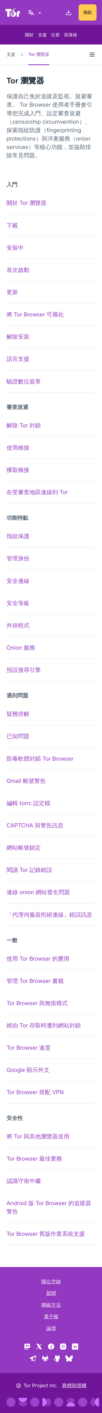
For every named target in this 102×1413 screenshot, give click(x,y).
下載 (12, 225)
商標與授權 (74, 1385)
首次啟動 (18, 269)
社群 (55, 34)
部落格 (70, 34)
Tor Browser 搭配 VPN (35, 1092)
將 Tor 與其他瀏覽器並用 (38, 1136)
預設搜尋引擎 (24, 669)
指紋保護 (18, 536)
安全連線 (18, 580)
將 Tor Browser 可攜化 (35, 314)
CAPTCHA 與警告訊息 (35, 825)
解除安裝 (18, 336)
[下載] (67, 12)
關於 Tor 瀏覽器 (27, 202)
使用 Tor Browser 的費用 (38, 958)
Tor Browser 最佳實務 (34, 1158)
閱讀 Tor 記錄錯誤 (29, 869)
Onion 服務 (21, 647)
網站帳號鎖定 (24, 847)
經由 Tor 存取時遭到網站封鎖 (44, 1025)
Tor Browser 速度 (29, 1047)
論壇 (51, 1328)
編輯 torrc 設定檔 (28, 803)
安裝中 (15, 247)
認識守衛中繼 (24, 1180)
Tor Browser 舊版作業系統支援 (46, 1233)
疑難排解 (18, 713)
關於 (29, 34)
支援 (42, 34)
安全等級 (18, 603)
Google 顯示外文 (28, 1069)
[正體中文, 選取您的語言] (35, 12)
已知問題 (18, 736)
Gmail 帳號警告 (26, 780)
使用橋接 (18, 447)
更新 (12, 292)
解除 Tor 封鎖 (24, 425)
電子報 (51, 1316)
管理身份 (18, 558)
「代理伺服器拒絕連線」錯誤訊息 (49, 914)
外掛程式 (18, 625)
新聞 (51, 1293)
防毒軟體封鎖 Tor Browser (40, 758)
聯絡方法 (51, 1305)
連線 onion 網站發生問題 (38, 892)
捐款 (87, 12)
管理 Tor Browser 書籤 (35, 980)
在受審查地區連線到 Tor (37, 492)
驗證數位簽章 (24, 381)
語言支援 (18, 358)
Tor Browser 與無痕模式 (37, 1003)
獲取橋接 (18, 469)
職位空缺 (51, 1281)
